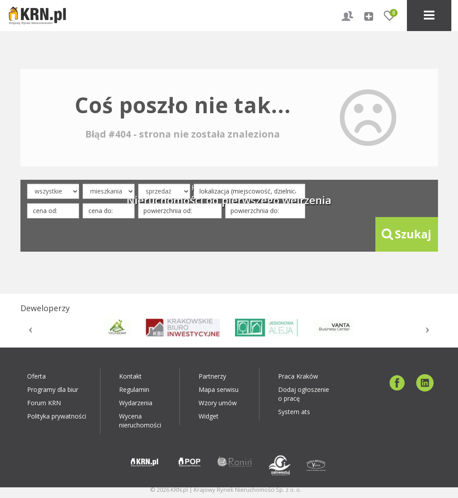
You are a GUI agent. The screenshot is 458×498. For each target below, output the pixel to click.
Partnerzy (212, 376)
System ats (294, 411)
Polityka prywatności (56, 416)
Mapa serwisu (219, 389)
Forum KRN (44, 403)
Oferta (36, 376)
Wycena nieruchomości (140, 420)
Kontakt (130, 376)
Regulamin (134, 389)
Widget (209, 416)
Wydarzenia (135, 403)
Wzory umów (218, 403)
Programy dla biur (52, 389)
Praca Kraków (298, 376)
